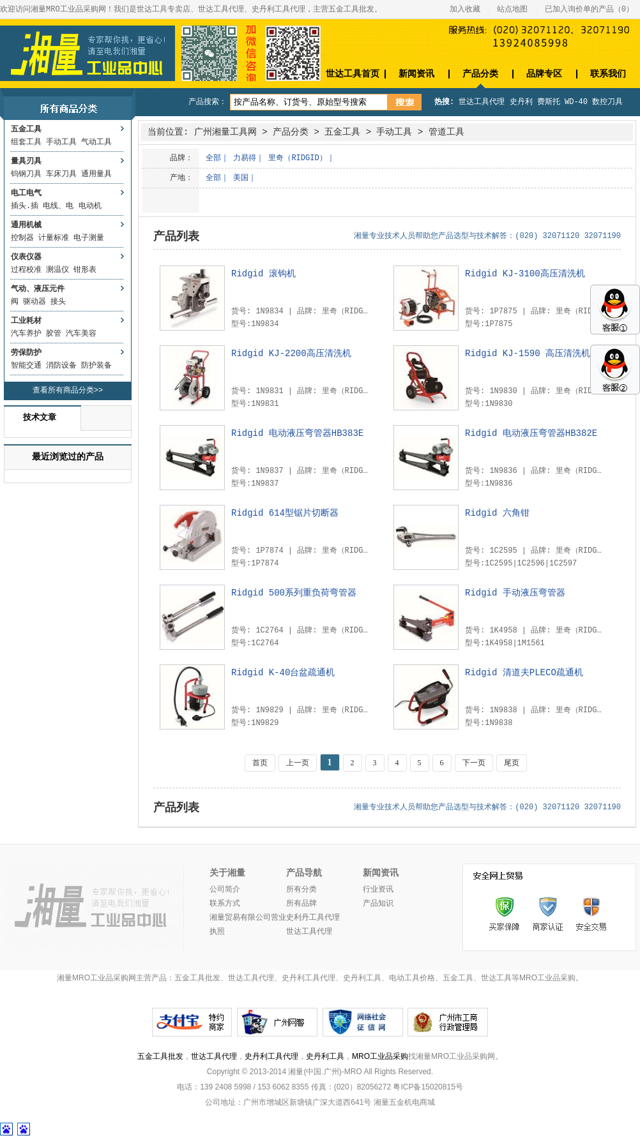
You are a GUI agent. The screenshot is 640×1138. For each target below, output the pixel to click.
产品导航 (304, 873)
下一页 (473, 762)
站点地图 (512, 9)
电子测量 (88, 238)
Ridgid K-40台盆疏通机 (283, 673)
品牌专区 (544, 74)
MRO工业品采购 (380, 1056)
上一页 (297, 762)
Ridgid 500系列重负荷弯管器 (293, 593)
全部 (213, 158)
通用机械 (26, 225)
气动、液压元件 (38, 289)
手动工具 (61, 142)
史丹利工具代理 (271, 1056)
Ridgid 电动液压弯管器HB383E (297, 433)
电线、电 (58, 206)
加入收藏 (465, 9)
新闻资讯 (416, 74)
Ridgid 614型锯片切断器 (285, 513)
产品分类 (480, 74)
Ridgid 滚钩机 (263, 274)
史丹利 (521, 102)
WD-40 (576, 102)
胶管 (53, 333)
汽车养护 (26, 333)
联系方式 (225, 903)
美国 (240, 178)
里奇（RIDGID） (297, 158)
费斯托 (548, 102)
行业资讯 (378, 889)
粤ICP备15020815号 (427, 1086)
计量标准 (53, 238)
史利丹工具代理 (313, 917)
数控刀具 (607, 102)
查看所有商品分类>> (68, 390)
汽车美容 (81, 333)
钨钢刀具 (26, 174)
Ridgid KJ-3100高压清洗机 (525, 274)
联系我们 (608, 74)
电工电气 (26, 193)
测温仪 (57, 270)
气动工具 (96, 142)
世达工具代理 (482, 102)
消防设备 (61, 365)
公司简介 (225, 889)
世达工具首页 (352, 74)
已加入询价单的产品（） (589, 9)
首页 (260, 762)
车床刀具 (61, 174)
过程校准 (26, 270)
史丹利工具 (325, 1056)
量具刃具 (26, 161)
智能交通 (26, 365)
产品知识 (378, 903)
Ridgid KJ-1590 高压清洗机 (527, 353)
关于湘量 (227, 873)
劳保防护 (26, 352)
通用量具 (96, 174)
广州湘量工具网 (225, 132)
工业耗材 (26, 321)
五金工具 (26, 129)
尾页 (511, 762)
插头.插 (24, 206)
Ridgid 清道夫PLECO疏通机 (524, 673)
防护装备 (96, 365)
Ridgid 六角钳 (497, 513)
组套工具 (26, 142)
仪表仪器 (26, 257)
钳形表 (84, 270)
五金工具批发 (160, 1056)
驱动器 (34, 301)
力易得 (244, 158)
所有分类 (301, 889)
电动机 (90, 206)
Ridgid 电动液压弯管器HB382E (531, 433)
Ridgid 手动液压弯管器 (515, 593)
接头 (58, 301)
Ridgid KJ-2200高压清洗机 (291, 353)
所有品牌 (301, 903)
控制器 (22, 238)
